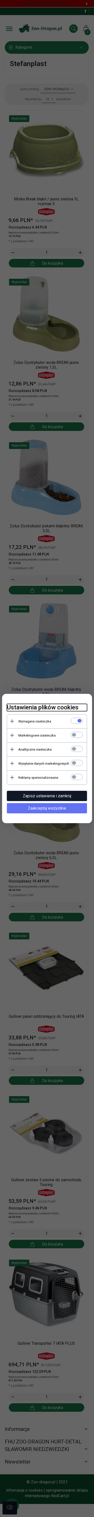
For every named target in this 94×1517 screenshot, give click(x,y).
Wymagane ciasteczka (34, 721)
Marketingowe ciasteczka (37, 735)
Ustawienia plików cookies (42, 707)
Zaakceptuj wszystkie (47, 808)
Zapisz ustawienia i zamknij (47, 796)
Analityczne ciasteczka (35, 749)
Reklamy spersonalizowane (38, 777)
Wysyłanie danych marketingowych (43, 763)
